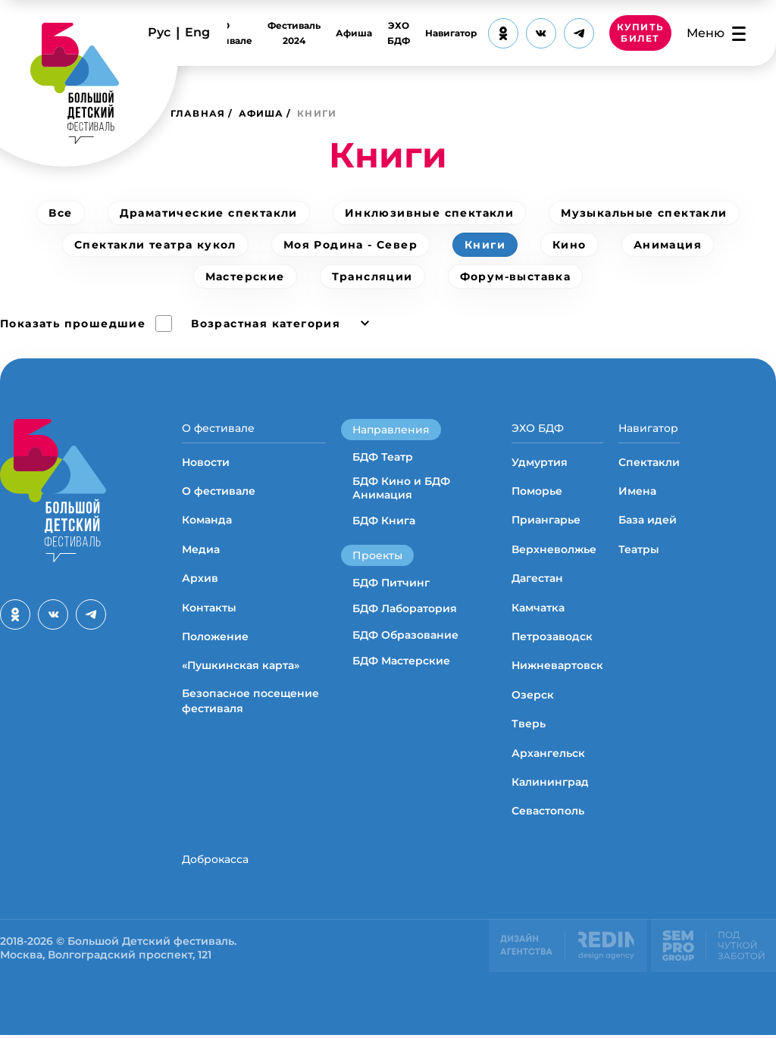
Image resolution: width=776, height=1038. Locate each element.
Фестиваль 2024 (294, 33)
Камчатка (538, 608)
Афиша (354, 33)
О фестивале (225, 33)
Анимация (668, 245)
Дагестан (537, 579)
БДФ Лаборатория (404, 608)
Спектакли (649, 463)
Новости (206, 463)
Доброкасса (215, 860)
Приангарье (546, 521)
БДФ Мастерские (401, 661)
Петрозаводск (552, 638)
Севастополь (548, 812)
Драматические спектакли (209, 213)
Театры (638, 551)
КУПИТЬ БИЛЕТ (640, 33)
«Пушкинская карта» (240, 667)
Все (60, 213)
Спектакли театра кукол (155, 245)
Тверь (529, 725)
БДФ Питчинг (391, 582)
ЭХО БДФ (398, 33)
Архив (200, 579)
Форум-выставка (515, 276)
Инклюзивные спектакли (429, 213)
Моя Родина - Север (350, 245)
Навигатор (451, 33)
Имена (637, 492)
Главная (198, 113)
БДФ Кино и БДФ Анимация (401, 488)
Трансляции (372, 276)
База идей (647, 521)
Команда (207, 521)
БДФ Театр (382, 457)
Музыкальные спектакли (644, 213)
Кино (569, 245)
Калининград (550, 783)
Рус (159, 32)
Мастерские (245, 276)
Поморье (537, 492)
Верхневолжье (554, 551)
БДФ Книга (383, 520)
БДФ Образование (405, 635)
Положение (215, 638)
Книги (485, 245)
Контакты (209, 608)
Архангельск (548, 754)
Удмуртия (540, 463)
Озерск (533, 696)
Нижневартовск (557, 667)
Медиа (201, 551)
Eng (197, 32)
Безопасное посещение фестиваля (250, 702)
